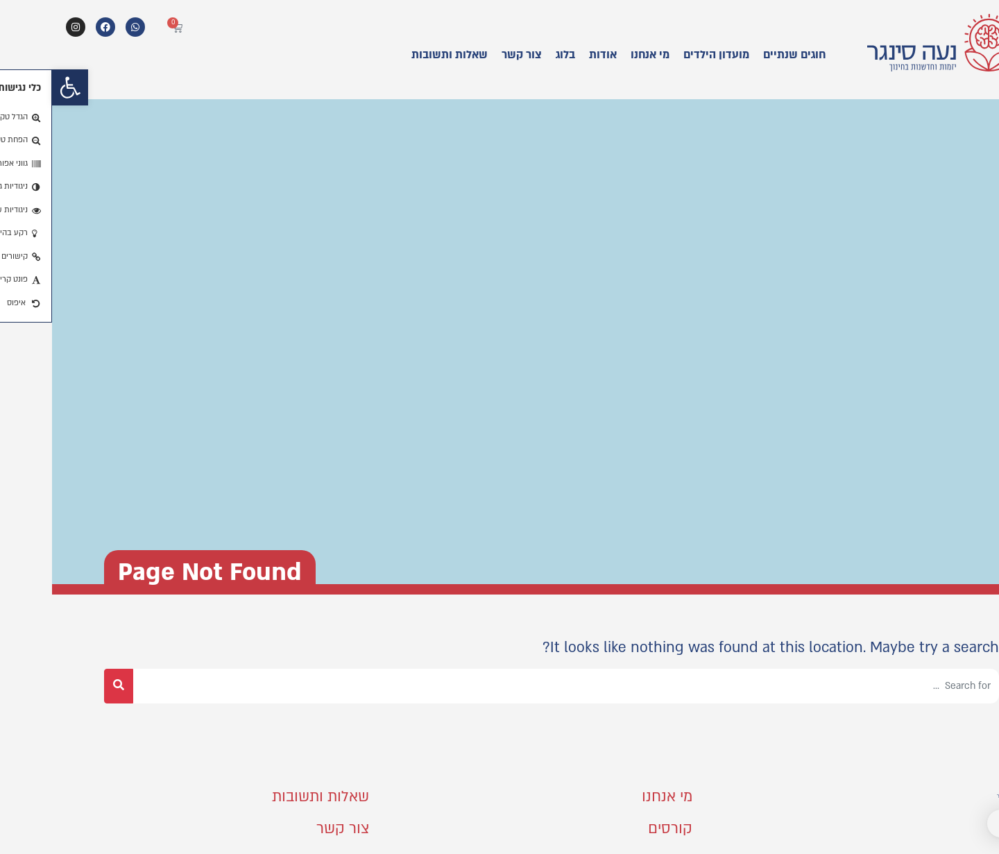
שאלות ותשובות (397, 54)
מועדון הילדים (664, 54)
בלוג (513, 54)
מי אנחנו (598, 54)
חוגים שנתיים (742, 54)
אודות (551, 54)
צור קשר (470, 54)
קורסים (618, 829)
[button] (18, 87)
